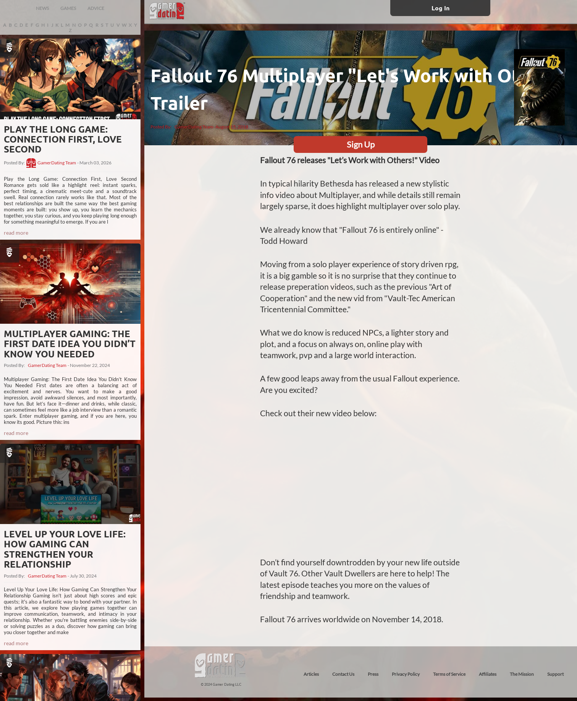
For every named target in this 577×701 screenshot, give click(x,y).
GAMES (68, 8)
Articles (311, 674)
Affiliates (487, 674)
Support (555, 674)
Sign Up (361, 144)
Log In (440, 8)
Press (373, 674)
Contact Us (343, 674)
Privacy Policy (406, 674)
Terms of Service (449, 674)
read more (16, 232)
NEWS (42, 8)
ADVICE (95, 8)
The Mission (522, 674)
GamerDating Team (56, 163)
